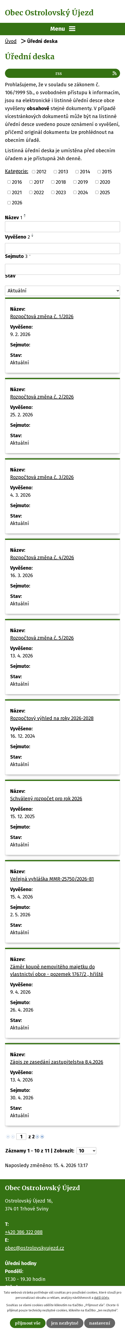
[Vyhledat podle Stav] (62, 291)
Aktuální (19, 363)
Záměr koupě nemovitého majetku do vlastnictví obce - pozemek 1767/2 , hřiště (56, 970)
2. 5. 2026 (20, 915)
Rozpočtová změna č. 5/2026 (42, 638)
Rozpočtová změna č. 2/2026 (42, 397)
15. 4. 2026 (21, 897)
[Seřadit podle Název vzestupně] (25, 215)
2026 (17, 203)
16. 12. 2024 (22, 736)
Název (13, 217)
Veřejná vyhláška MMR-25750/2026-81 (52, 879)
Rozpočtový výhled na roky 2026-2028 (52, 718)
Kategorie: (16, 171)
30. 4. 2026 (21, 1098)
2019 (83, 182)
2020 (105, 182)
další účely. (101, 1298)
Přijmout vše (28, 1323)
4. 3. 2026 (20, 495)
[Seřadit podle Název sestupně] (25, 217)
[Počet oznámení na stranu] (86, 1150)
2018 (61, 182)
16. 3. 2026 (21, 575)
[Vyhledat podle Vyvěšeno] (62, 248)
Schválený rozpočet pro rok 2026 (46, 799)
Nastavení (99, 1323)
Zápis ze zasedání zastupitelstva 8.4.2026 (56, 1062)
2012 (41, 172)
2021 (17, 192)
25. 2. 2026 (21, 415)
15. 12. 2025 (22, 816)
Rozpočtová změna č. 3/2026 (42, 477)
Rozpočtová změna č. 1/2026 (42, 316)
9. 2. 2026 (20, 334)
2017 (39, 182)
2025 (105, 192)
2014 (85, 172)
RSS (86, 73)
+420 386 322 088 (24, 1232)
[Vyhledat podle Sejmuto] (62, 269)
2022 (39, 192)
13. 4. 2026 (21, 656)
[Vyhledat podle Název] (62, 226)
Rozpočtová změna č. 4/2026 (42, 557)
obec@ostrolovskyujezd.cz (34, 1248)
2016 (17, 182)
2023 (61, 192)
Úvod (11, 41)
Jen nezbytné (64, 1323)
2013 (63, 172)
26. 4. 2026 (21, 1010)
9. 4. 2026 (20, 992)
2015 (107, 172)
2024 (83, 192)
